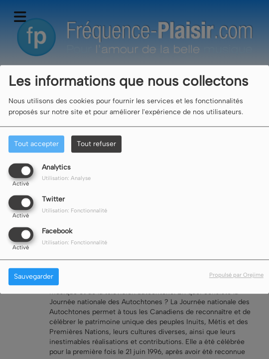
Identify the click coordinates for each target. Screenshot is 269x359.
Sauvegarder (33, 277)
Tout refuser (96, 144)
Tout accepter (36, 144)
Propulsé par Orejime (236, 275)
